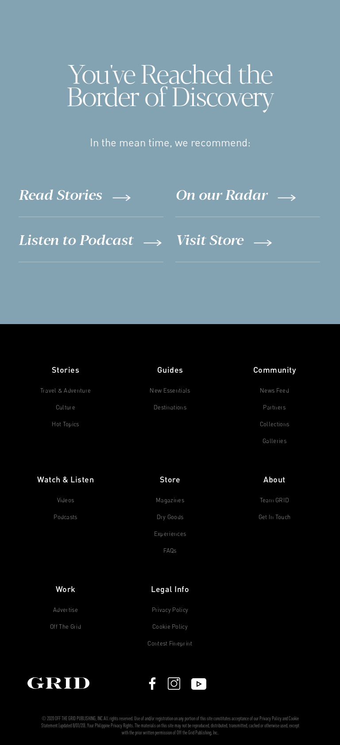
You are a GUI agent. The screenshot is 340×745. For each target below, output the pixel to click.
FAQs (169, 550)
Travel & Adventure (65, 390)
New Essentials (170, 390)
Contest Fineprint (170, 643)
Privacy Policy (170, 610)
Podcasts (65, 517)
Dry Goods (170, 517)
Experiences (170, 534)
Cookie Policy (170, 626)
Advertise (65, 610)
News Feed (274, 390)
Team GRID (275, 500)
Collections (275, 424)
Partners (274, 407)
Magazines (170, 500)
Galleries (274, 441)
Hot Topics (65, 424)
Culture (65, 407)
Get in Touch (275, 517)
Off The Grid (65, 626)
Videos (65, 500)
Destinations (170, 407)
